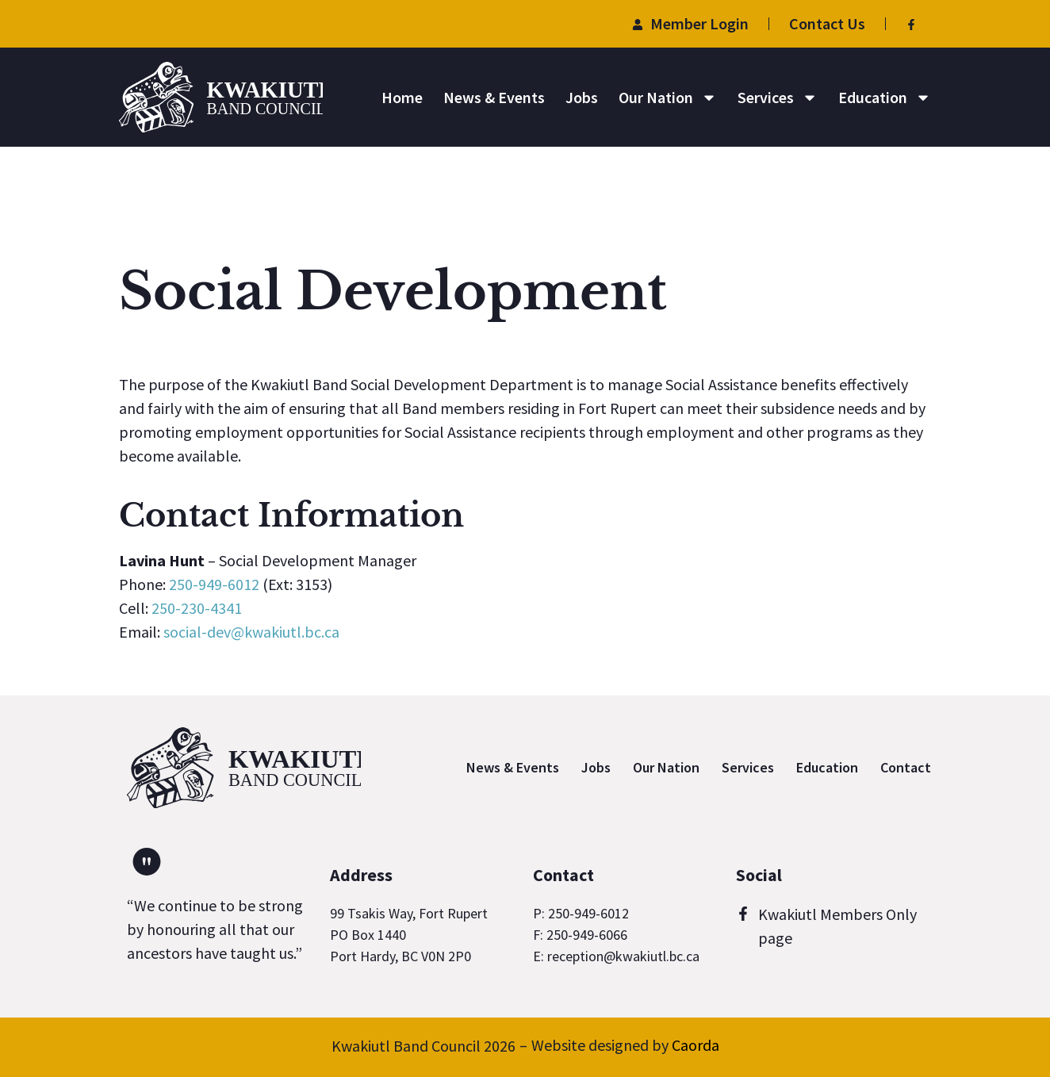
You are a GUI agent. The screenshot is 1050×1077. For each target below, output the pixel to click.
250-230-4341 (196, 608)
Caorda (695, 1045)
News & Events (494, 97)
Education (884, 97)
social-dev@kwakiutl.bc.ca (251, 632)
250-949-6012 (214, 584)
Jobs (581, 97)
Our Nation (668, 97)
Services (778, 97)
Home (402, 97)
